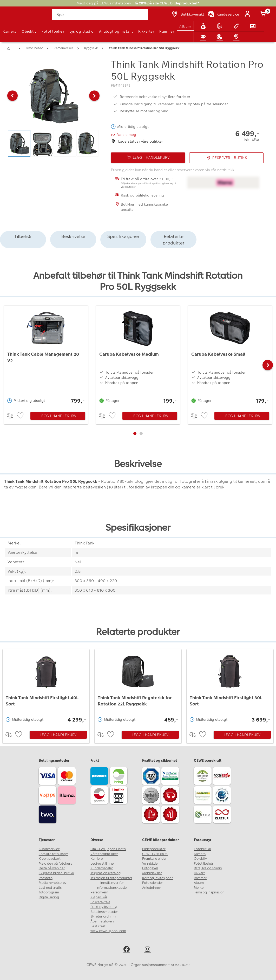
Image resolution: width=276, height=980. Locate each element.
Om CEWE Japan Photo (108, 849)
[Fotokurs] (204, 37)
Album (185, 26)
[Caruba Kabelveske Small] (230, 355)
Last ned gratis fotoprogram (50, 890)
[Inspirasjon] (220, 37)
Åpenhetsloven (102, 921)
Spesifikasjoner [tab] (123, 236)
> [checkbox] (12, 415)
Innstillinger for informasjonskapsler (112, 885)
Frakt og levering (103, 907)
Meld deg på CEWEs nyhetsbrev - (138, 3)
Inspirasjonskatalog (105, 873)
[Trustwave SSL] (171, 776)
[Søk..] (100, 14)
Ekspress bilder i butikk (56, 873)
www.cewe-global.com (108, 931)
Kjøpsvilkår (98, 897)
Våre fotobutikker (104, 854)
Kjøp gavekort (50, 858)
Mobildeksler (152, 873)
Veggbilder (150, 863)
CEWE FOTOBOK (155, 854)
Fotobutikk (202, 849)
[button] (12, 95)
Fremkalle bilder (154, 858)
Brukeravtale (100, 902)
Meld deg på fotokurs (55, 863)
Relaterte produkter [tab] (174, 239)
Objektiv (29, 31)
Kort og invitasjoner (157, 878)
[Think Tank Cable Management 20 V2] (46, 355)
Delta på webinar (52, 868)
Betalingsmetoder (104, 911)
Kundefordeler (101, 868)
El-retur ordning (103, 916)
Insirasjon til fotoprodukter (111, 878)
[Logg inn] (248, 14)
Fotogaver (150, 868)
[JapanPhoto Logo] (14, 17)
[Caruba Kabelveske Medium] (138, 355)
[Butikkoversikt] (187, 14)
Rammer (166, 31)
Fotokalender (152, 882)
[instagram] (148, 950)
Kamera (9, 31)
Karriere (96, 858)
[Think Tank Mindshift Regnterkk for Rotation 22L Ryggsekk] (138, 686)
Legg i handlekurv (58, 415)
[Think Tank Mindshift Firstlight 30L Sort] (230, 686)
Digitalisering (49, 897)
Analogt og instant (116, 31)
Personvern (99, 892)
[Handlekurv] (264, 14)
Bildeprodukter (154, 849)
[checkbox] (21, 415)
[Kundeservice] (223, 14)
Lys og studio (81, 31)
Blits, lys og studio (208, 868)
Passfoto (45, 878)
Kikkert (199, 873)
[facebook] (127, 950)
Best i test (98, 926)
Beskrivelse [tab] (73, 236)
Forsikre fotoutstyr (53, 854)
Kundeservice (49, 849)
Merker (199, 887)
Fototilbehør (53, 31)
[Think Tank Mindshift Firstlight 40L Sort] (46, 686)
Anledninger (151, 887)
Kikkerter (146, 31)
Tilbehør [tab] (23, 236)
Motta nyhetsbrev (53, 882)
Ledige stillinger (102, 863)
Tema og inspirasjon (209, 892)
